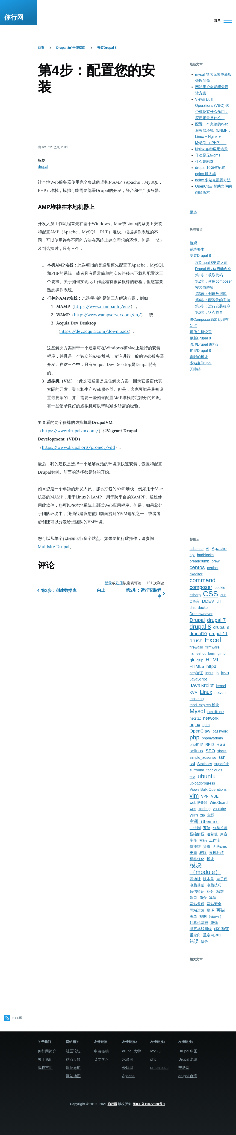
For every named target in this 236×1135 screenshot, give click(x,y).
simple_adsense (203, 757)
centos (197, 567)
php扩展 (196, 745)
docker (203, 608)
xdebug (204, 809)
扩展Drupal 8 (200, 351)
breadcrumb (199, 561)
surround (197, 770)
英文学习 (101, 1059)
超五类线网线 (201, 929)
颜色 (204, 942)
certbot (212, 568)
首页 (41, 47)
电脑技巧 (214, 885)
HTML (213, 660)
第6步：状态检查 (209, 312)
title (192, 777)
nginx (195, 724)
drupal (43, 167)
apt (192, 555)
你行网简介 (47, 1051)
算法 (212, 898)
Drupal (197, 620)
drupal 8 (200, 626)
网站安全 (214, 904)
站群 (220, 891)
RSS (220, 744)
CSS (210, 594)
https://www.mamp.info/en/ (102, 306)
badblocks (205, 555)
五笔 (206, 828)
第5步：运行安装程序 (143, 593)
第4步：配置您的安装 (212, 300)
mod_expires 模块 (204, 705)
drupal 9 (221, 627)
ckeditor (196, 574)
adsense (197, 549)
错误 (194, 941)
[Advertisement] (101, 119)
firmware (212, 647)
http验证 (196, 673)
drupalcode (159, 1068)
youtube (219, 809)
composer (201, 587)
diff (218, 601)
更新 (193, 853)
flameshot (198, 653)
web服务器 (198, 803)
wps (193, 809)
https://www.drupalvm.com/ (70, 430)
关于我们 (45, 1059)
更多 (193, 212)
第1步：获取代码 (209, 275)
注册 (119, 583)
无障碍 (195, 369)
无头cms (220, 846)
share (222, 751)
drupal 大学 (131, 1051)
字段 (193, 840)
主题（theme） (204, 821)
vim (194, 795)
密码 (203, 840)
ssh (221, 757)
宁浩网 (183, 1068)
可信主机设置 (201, 332)
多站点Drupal (201, 363)
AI (207, 549)
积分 (210, 891)
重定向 (195, 935)
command (202, 580)
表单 (193, 916)
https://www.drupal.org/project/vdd (78, 447)
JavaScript (198, 679)
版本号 (208, 879)
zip (202, 815)
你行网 (14, 17)
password (220, 731)
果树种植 (216, 853)
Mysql (197, 711)
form (211, 653)
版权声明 (45, 1068)
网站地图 (73, 1076)
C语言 (195, 601)
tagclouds (214, 770)
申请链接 (101, 1051)
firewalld (196, 647)
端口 (193, 898)
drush (196, 640)
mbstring (197, 699)
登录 (108, 583)
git (192, 659)
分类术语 (220, 828)
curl (223, 595)
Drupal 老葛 (188, 1059)
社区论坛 (73, 1051)
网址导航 (73, 1068)
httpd (211, 666)
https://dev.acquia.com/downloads (94, 331)
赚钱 (214, 923)
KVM (194, 693)
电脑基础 (197, 885)
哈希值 (212, 834)
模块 (210, 859)
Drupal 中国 (188, 1051)
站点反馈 (73, 1059)
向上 (101, 590)
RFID (209, 745)
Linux (206, 692)
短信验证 (197, 891)
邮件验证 (221, 929)
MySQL (156, 1051)
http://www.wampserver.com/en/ (107, 314)
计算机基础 (199, 923)
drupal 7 (216, 620)
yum (194, 815)
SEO (210, 750)
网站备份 (197, 904)
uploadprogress (202, 783)
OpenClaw (200, 731)
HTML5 (197, 666)
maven (220, 693)
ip (217, 673)
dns (193, 608)
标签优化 (197, 859)
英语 (220, 910)
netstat (195, 718)
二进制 (195, 828)
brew (216, 561)
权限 (203, 853)
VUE (214, 796)
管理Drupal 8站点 (204, 344)
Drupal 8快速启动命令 (213, 269)
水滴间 (127, 1059)
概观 (193, 243)
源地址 (195, 879)
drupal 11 (218, 633)
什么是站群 (204, 161)
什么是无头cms (207, 155)
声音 (223, 834)
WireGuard (218, 803)
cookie (220, 588)
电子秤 (221, 879)
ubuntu (206, 776)
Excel (213, 640)
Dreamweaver (201, 614)
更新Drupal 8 (200, 338)
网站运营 (197, 910)
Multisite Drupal (53, 546)
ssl (192, 763)
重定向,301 (212, 935)
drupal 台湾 (187, 1076)
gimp (222, 653)
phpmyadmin (212, 738)
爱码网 (127, 1068)
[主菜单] (221, 21)
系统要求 (197, 249)
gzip (200, 660)
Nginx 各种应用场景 (211, 149)
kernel (221, 686)
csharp (195, 595)
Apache (219, 548)
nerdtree (215, 711)
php (195, 737)
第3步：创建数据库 (59, 590)
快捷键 (195, 846)
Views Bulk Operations (208, 789)
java (225, 672)
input (209, 673)
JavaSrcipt (202, 685)
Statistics (204, 764)
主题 (211, 815)
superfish (221, 764)
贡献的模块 (199, 357)
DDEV (208, 601)
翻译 (210, 910)
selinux (197, 750)
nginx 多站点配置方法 (213, 180)
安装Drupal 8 (107, 47)
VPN (205, 796)
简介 (203, 898)
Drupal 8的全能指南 (70, 47)
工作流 (214, 840)
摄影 (206, 846)
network (210, 718)
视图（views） (211, 916)
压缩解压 (197, 834)
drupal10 (198, 633)
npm (205, 725)
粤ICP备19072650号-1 (149, 1104)
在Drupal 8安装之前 (211, 263)
